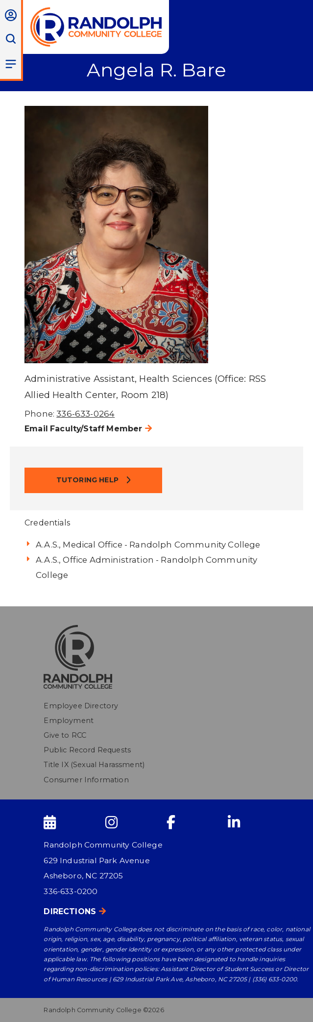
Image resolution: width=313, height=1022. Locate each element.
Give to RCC (65, 735)
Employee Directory (81, 705)
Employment (69, 720)
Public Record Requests (87, 750)
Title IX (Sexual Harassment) (94, 764)
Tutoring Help (88, 479)
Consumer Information (86, 779)
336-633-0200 (70, 891)
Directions (70, 911)
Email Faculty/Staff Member (83, 428)
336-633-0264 (85, 414)
